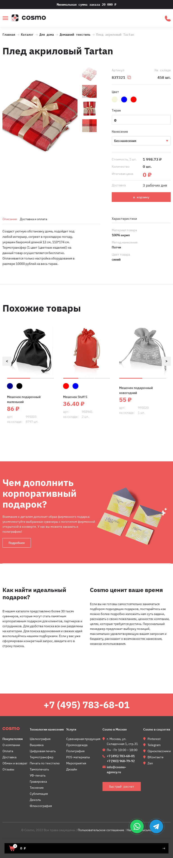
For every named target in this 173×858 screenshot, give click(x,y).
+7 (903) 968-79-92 (121, 761)
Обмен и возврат (14, 763)
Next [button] (166, 361)
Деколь (35, 800)
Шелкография (40, 739)
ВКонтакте (156, 757)
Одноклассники (159, 751)
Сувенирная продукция (83, 739)
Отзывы (8, 769)
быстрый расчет (168, 18)
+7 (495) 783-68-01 (86, 704)
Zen (150, 763)
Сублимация (39, 794)
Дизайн (71, 769)
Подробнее (17, 543)
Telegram (154, 745)
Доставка (9, 757)
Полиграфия (75, 751)
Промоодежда (76, 745)
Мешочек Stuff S (75, 397)
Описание (9, 219)
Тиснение (37, 788)
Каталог (27, 34)
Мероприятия (76, 763)
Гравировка (38, 781)
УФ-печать (38, 775)
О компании (11, 745)
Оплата (7, 751)
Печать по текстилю (45, 763)
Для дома (46, 34)
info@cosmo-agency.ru (116, 769)
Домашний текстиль (75, 34)
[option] (40, 117)
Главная (8, 34)
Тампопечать (39, 769)
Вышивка (141, 140)
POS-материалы (78, 757)
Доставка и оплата (33, 219)
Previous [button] (6, 361)
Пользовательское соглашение (101, 830)
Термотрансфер (41, 757)
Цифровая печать (43, 751)
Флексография (41, 806)
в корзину (141, 197)
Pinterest (154, 739)
